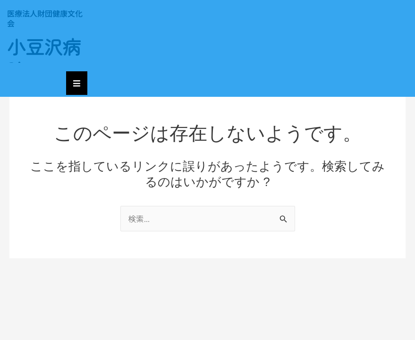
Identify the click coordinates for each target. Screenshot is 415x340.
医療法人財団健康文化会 (45, 18)
